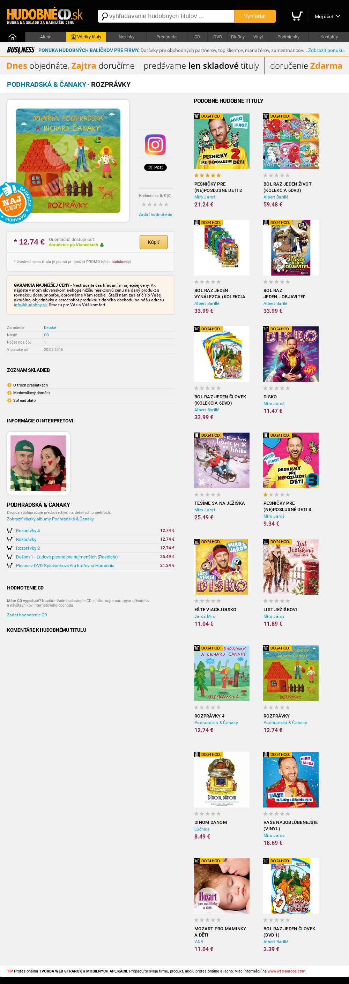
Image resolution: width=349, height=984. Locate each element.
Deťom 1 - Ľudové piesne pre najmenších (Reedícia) (67, 556)
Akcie (45, 36)
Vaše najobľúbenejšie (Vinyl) (290, 825)
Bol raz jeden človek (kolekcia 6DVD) (220, 400)
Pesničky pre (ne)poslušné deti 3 (287, 506)
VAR (198, 941)
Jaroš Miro (205, 616)
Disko (270, 396)
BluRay (238, 36)
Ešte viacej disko (215, 609)
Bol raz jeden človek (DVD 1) (289, 932)
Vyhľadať (255, 16)
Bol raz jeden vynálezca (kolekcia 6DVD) (219, 294)
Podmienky (288, 36)
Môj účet (324, 16)
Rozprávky (26, 539)
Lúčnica (202, 829)
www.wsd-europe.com (286, 971)
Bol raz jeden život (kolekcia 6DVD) (287, 187)
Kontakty (329, 36)
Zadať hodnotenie (155, 214)
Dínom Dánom (210, 822)
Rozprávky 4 (28, 530)
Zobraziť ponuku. (326, 50)
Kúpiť (153, 242)
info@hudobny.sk (30, 304)
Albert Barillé (276, 197)
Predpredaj (167, 36)
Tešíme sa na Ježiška (219, 503)
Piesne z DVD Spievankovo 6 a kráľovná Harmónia (65, 565)
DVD (217, 36)
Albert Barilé (275, 303)
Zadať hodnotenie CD (27, 615)
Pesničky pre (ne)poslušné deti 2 (218, 187)
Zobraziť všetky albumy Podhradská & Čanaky (50, 519)
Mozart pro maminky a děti (220, 932)
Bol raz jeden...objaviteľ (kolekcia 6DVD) (284, 294)
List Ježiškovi (280, 609)
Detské (50, 327)
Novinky (126, 36)
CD (197, 36)
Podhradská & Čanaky (216, 722)
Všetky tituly (86, 37)
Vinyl (258, 36)
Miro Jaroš (205, 197)
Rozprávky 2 (28, 548)
